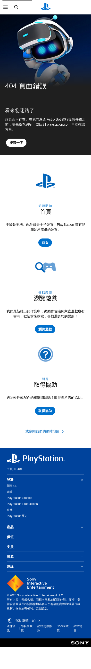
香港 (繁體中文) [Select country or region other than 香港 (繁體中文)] (24, 620)
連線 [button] (45, 567)
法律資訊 (11, 628)
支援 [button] (45, 547)
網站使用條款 (44, 628)
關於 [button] (45, 479)
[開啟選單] (5, 7)
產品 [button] (45, 527)
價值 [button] (45, 537)
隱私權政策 (27, 628)
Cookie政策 (63, 628)
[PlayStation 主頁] (46, 7)
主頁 (10, 469)
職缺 (10, 492)
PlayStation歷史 (17, 516)
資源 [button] (45, 557)
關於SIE (12, 486)
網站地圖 (78, 628)
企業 (10, 510)
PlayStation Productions (22, 504)
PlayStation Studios (19, 498)
